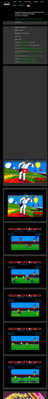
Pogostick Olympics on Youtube (27, 59)
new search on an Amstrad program (34, 19)
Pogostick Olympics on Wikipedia (35, 56)
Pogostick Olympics (25, 42)
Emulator (35, 1)
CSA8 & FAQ (27, 1)
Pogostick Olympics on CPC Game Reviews (31, 48)
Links (42, 1)
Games (14, 5)
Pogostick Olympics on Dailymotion (28, 62)
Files (20, 1)
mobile (14, 1)
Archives (21, 5)
